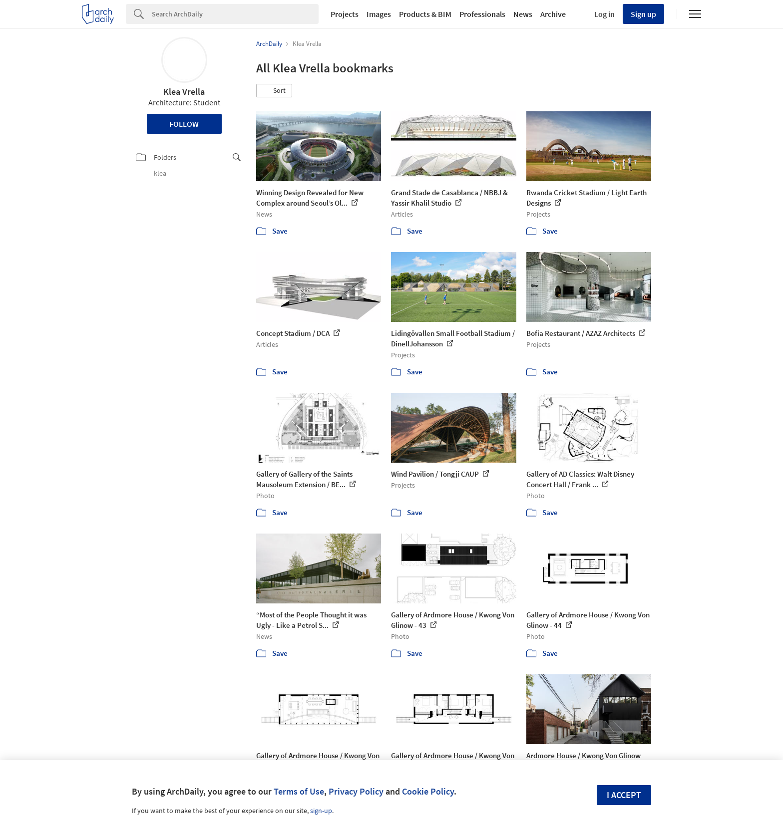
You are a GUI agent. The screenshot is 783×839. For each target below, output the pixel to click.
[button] (274, 91)
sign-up (321, 810)
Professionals (482, 14)
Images (379, 14)
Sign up (643, 14)
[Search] (235, 14)
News (522, 14)
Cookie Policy (428, 791)
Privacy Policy (356, 791)
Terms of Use (299, 791)
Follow (184, 124)
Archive (553, 14)
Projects (345, 14)
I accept (624, 795)
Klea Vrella (184, 91)
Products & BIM (425, 14)
